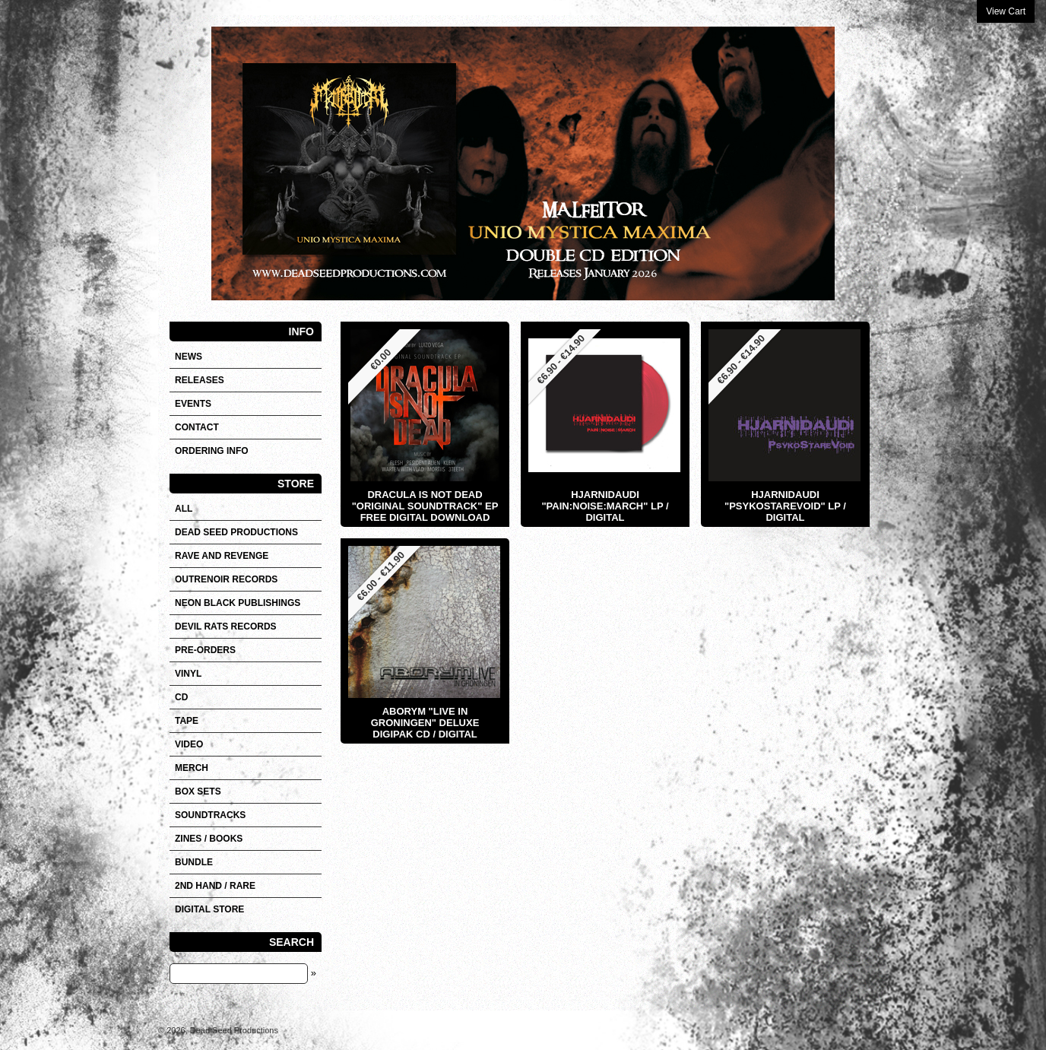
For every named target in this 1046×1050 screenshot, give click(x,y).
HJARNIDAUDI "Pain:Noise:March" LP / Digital (604, 506)
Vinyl (188, 673)
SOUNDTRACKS (210, 815)
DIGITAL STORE (209, 909)
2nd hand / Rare (215, 885)
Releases (199, 380)
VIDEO (189, 744)
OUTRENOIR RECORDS (226, 579)
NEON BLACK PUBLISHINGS (237, 603)
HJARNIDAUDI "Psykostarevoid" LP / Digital (785, 506)
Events (193, 403)
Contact (197, 427)
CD (181, 697)
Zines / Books (208, 838)
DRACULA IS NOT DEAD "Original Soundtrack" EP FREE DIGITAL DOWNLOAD (425, 506)
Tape (186, 720)
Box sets (198, 791)
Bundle (194, 862)
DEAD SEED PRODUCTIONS (236, 532)
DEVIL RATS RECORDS (226, 626)
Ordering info (212, 451)
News (188, 356)
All (183, 508)
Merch (191, 768)
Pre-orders (205, 650)
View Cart (1005, 11)
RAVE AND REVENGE (221, 555)
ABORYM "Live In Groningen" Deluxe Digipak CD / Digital (425, 723)
